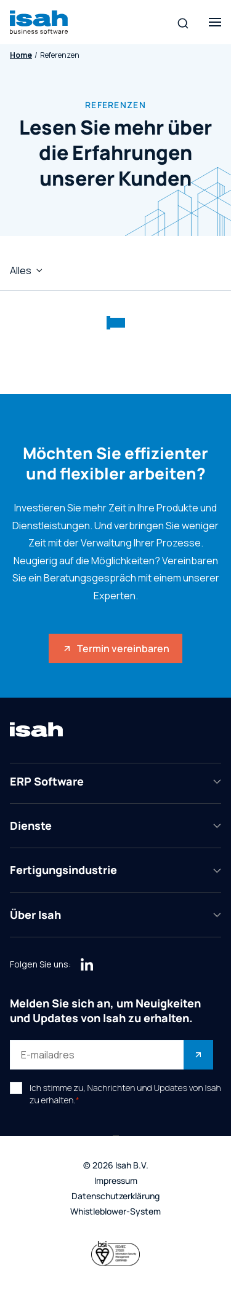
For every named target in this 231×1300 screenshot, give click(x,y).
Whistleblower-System (115, 1212)
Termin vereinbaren (115, 648)
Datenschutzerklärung (115, 1196)
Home (21, 55)
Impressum (115, 1181)
